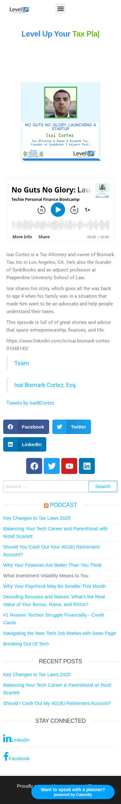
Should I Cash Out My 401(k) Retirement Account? (57, 703)
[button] (60, 8)
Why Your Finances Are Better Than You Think (52, 565)
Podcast (63, 505)
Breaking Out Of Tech (26, 643)
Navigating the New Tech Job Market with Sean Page (59, 633)
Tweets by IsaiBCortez (30, 403)
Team (21, 363)
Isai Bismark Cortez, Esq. (45, 385)
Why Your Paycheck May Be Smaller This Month (54, 586)
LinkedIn (16, 738)
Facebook (16, 756)
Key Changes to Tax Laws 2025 (37, 518)
